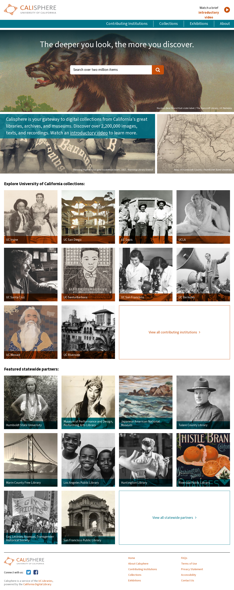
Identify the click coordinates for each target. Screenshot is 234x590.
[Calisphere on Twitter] (28, 572)
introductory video (209, 15)
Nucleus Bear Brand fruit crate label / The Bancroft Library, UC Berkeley (194, 108)
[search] (158, 69)
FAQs (184, 558)
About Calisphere (138, 563)
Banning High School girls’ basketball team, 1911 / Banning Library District (113, 170)
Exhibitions (199, 23)
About (225, 23)
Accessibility (188, 575)
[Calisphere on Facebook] (35, 572)
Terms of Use (189, 563)
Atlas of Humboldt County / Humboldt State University (203, 170)
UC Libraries (45, 581)
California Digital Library (37, 584)
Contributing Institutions (126, 23)
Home (131, 558)
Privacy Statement (192, 569)
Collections (168, 23)
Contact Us (187, 580)
